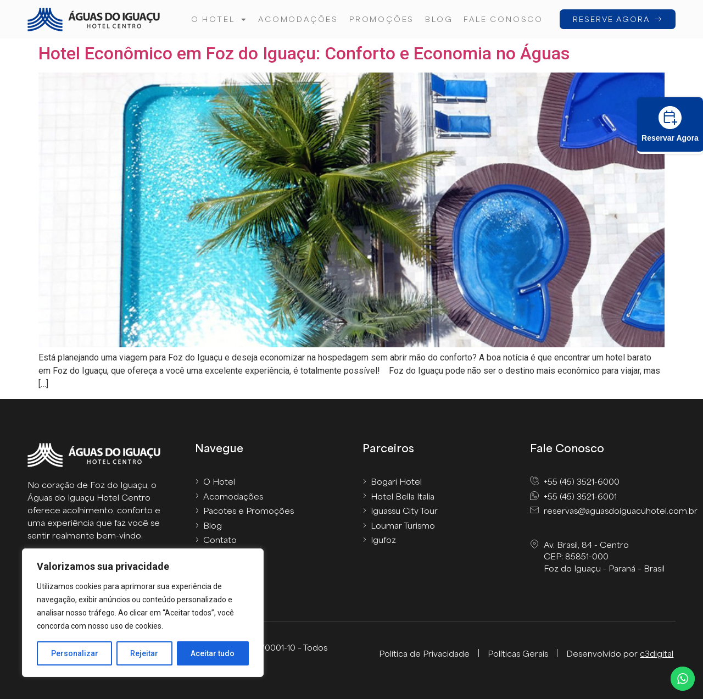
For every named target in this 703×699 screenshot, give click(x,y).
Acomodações (298, 19)
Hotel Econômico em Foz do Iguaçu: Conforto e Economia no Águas (304, 53)
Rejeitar (145, 653)
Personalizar (74, 653)
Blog (439, 19)
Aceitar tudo (213, 653)
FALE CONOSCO (503, 19)
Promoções (381, 19)
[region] (143, 612)
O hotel (219, 19)
